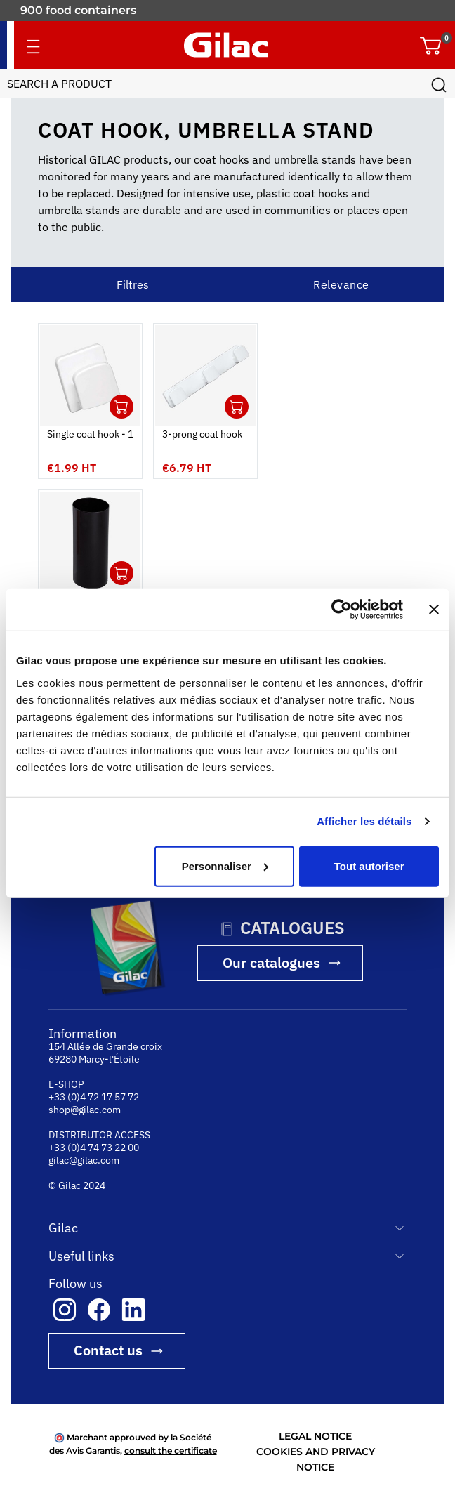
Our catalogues (271, 962)
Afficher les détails (364, 821)
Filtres (133, 284)
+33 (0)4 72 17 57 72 (93, 1097)
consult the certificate (170, 1450)
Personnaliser (225, 866)
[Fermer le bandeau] (434, 609)
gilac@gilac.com (83, 1160)
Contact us (108, 1350)
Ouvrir (121, 407)
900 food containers (78, 10)
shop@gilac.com (84, 1109)
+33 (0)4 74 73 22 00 (93, 1147)
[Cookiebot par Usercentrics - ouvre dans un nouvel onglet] (341, 609)
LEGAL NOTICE (315, 1436)
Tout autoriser (369, 866)
